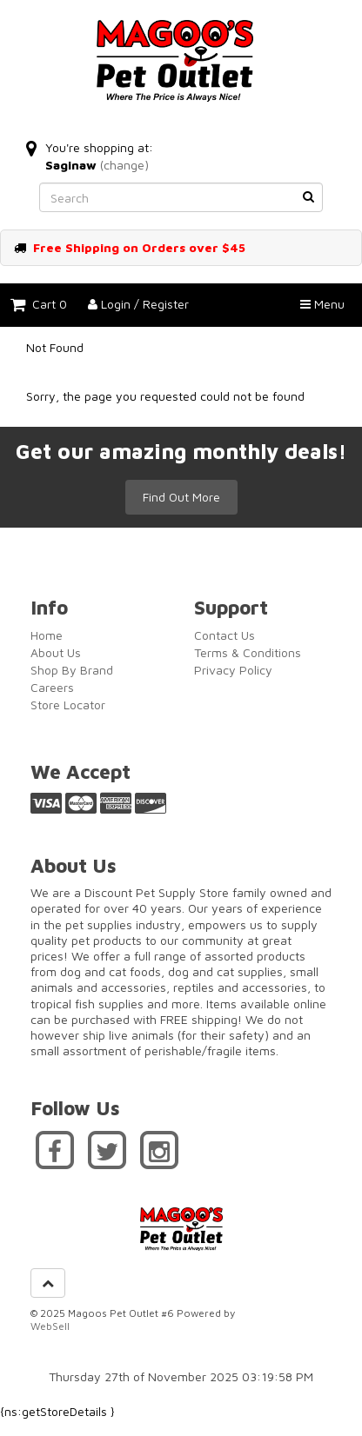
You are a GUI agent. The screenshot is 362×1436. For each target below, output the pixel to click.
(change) (124, 164)
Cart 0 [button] (38, 303)
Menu (322, 303)
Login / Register (138, 303)
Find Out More (181, 496)
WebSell (50, 1326)
